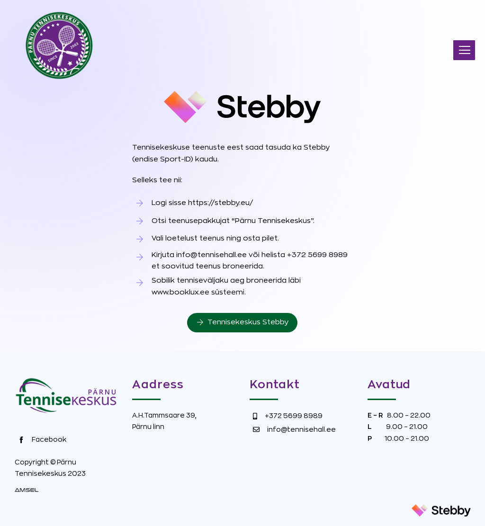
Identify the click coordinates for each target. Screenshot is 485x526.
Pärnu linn (148, 426)
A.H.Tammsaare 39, (164, 415)
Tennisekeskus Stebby (242, 322)
